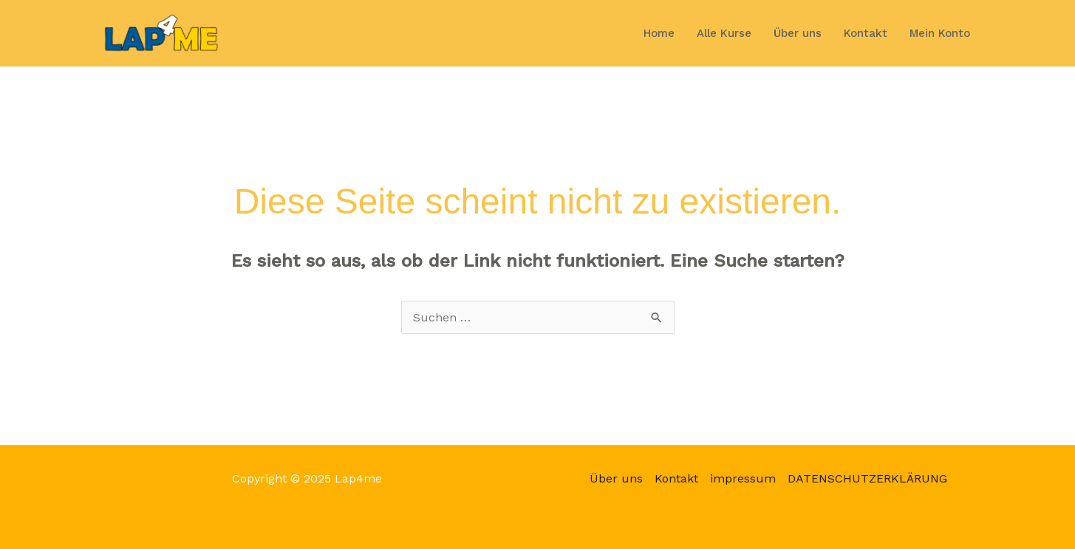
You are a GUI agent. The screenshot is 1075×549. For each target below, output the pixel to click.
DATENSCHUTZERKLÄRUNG (867, 478)
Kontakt (865, 33)
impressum (743, 478)
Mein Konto (940, 33)
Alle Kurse (724, 33)
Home (659, 33)
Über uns (798, 33)
